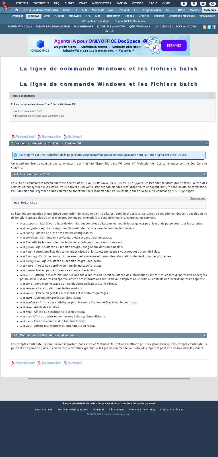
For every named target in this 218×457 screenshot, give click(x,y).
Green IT (143, 16)
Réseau (129, 16)
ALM (84, 10)
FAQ (56, 3)
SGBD (169, 10)
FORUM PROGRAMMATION (52, 26)
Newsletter (101, 3)
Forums (21, 3)
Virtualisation (207, 16)
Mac (97, 16)
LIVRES (109, 31)
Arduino (59, 16)
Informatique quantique (95, 21)
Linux (47, 16)
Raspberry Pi (112, 16)
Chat (82, 3)
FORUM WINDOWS (20, 26)
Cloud (66, 10)
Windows (33, 16)
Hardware (75, 16)
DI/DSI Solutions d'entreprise (41, 10)
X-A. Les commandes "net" (27, 111)
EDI (136, 10)
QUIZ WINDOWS (139, 26)
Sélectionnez (198, 198)
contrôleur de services (140, 217)
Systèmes (210, 10)
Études (137, 3)
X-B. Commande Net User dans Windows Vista (38, 115)
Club (166, 3)
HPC (88, 16)
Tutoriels (41, 3)
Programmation (152, 10)
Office (181, 10)
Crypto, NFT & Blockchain (130, 21)
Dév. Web (124, 10)
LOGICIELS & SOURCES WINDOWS (175, 26)
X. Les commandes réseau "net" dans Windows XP (43, 104)
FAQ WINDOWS (83, 26)
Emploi (121, 3)
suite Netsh (108, 217)
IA (76, 10)
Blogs (69, 3)
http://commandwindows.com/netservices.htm (106, 154)
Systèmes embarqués (182, 16)
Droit (152, 3)
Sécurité (159, 16)
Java (110, 10)
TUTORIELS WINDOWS (111, 26)
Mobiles (194, 10)
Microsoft (98, 10)
